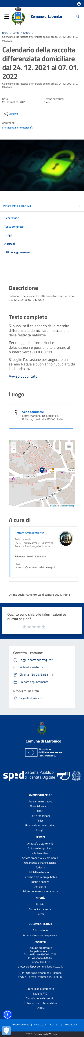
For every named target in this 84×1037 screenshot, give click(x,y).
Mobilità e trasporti (40, 872)
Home (5, 33)
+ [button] (14, 444)
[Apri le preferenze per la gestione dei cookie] (6, 1030)
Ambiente (40, 886)
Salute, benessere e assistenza (40, 891)
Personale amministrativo (40, 825)
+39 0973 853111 (40, 962)
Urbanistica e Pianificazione (40, 863)
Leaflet (53, 506)
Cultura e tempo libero (40, 848)
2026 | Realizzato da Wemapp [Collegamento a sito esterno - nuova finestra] (42, 1034)
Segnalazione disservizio (40, 998)
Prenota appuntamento (40, 989)
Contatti (40, 942)
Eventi (40, 914)
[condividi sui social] (11, 114)
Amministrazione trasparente (40, 935)
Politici (40, 820)
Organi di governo (40, 806)
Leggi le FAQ (40, 993)
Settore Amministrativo (29, 533)
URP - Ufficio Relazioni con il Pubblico (40, 973)
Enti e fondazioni (40, 816)
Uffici (40, 811)
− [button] (14, 450)
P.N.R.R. (40, 1008)
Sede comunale (33, 411)
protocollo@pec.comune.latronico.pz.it (40, 966)
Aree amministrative (40, 801)
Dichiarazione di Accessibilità (40, 1003)
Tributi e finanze (40, 882)
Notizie (27, 33)
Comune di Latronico (46, 16)
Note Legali (40, 1024)
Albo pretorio (40, 930)
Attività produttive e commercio (40, 858)
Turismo (40, 867)
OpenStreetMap (67, 506)
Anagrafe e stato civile (40, 843)
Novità (15, 33)
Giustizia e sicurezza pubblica (40, 877)
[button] (79, 4)
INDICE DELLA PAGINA (17, 206)
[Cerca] (78, 17)
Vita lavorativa (40, 853)
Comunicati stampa (40, 909)
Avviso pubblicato (23, 376)
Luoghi (40, 830)
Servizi (40, 837)
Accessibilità (70, 1024)
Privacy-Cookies (20, 1024)
